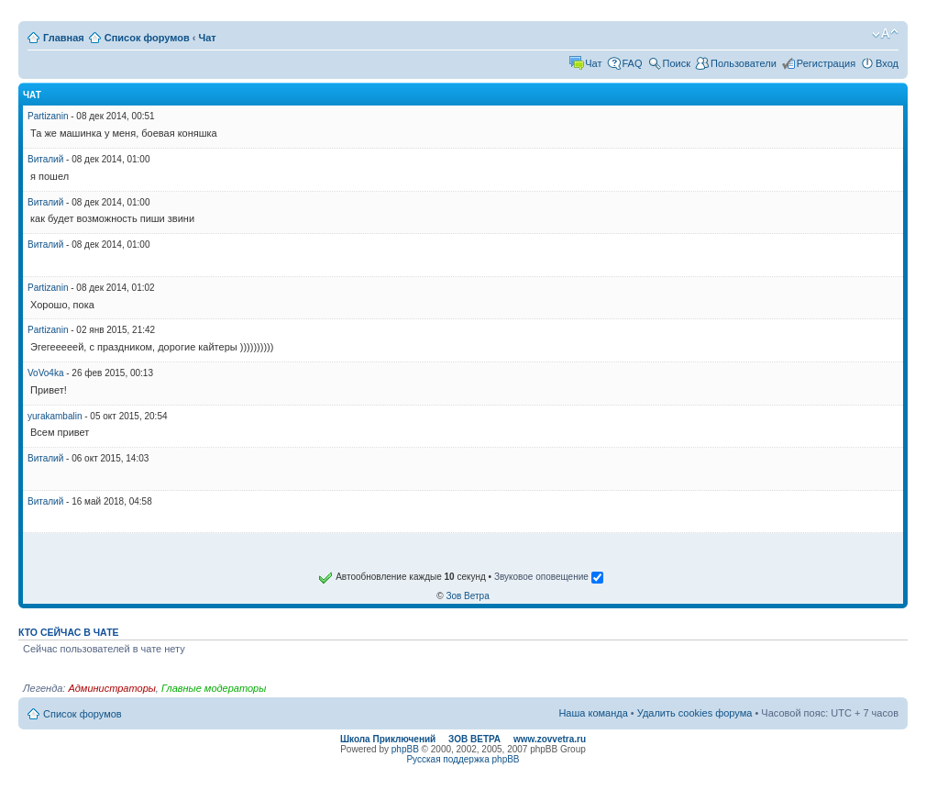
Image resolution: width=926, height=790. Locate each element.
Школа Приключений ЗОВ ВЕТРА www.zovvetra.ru (463, 739)
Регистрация (826, 63)
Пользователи (744, 63)
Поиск (676, 63)
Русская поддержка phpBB (462, 759)
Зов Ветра (467, 596)
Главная (63, 37)
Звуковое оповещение (548, 577)
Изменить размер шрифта (885, 34)
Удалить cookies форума (695, 712)
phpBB (405, 749)
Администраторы (111, 688)
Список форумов (147, 37)
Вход (887, 63)
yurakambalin (55, 416)
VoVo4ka (45, 373)
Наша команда (592, 712)
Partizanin (48, 116)
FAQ (633, 63)
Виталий (45, 159)
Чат (207, 37)
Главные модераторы (213, 688)
